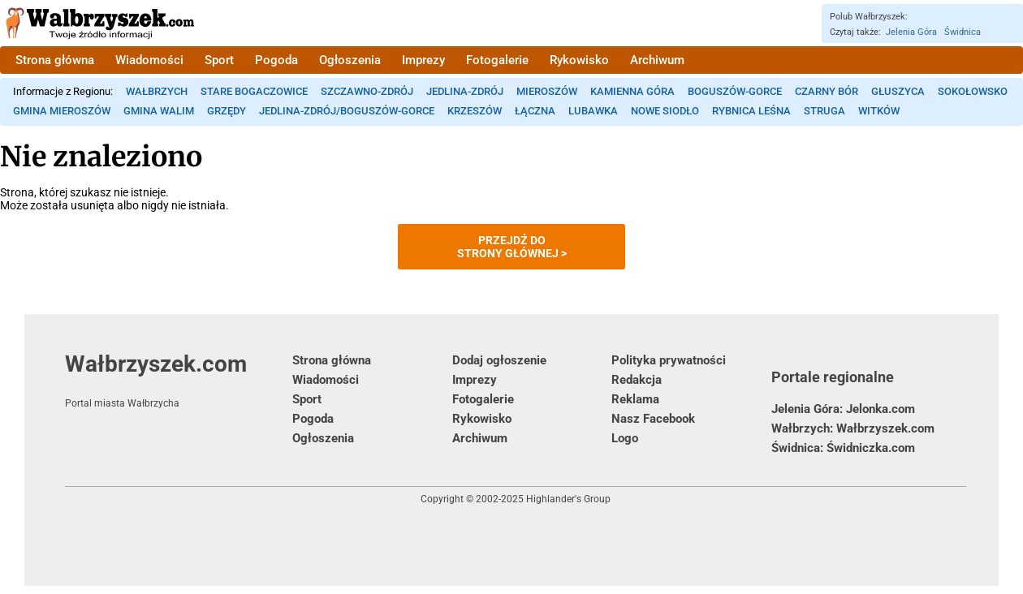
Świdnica (962, 32)
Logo (624, 438)
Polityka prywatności (668, 360)
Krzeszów (474, 111)
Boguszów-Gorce (735, 91)
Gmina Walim (158, 111)
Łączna (535, 111)
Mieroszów (546, 91)
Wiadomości (149, 60)
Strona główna (54, 60)
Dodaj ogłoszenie (499, 360)
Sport (219, 60)
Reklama (635, 399)
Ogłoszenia (350, 60)
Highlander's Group (568, 499)
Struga (824, 111)
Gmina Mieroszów (61, 111)
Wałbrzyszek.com (178, 380)
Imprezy (423, 60)
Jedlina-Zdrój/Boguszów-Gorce (346, 111)
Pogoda (276, 60)
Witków (879, 111)
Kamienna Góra (632, 91)
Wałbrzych (157, 91)
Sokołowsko (973, 91)
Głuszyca (898, 91)
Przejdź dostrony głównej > (512, 247)
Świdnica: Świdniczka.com (843, 448)
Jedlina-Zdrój (464, 91)
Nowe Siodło (665, 111)
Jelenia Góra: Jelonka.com (843, 409)
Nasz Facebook (653, 418)
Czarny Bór (826, 91)
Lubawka (593, 111)
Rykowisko (579, 60)
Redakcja (636, 379)
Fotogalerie (497, 60)
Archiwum (657, 60)
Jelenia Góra (911, 32)
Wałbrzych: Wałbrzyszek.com (853, 428)
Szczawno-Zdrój (367, 91)
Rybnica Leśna (751, 111)
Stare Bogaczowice (254, 91)
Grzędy (226, 111)
